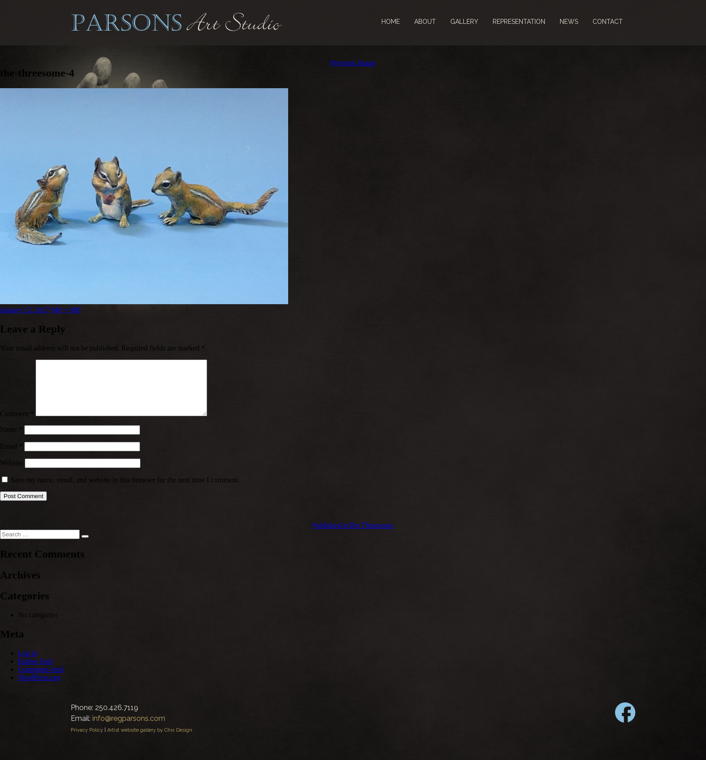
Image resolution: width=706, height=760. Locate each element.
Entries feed (35, 672)
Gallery (464, 21)
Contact (608, 21)
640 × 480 (66, 310)
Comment (17, 424)
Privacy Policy (87, 741)
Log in (27, 664)
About (425, 21)
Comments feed (40, 680)
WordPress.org (39, 688)
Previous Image (353, 63)
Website (11, 473)
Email (11, 457)
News (569, 21)
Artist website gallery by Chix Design (149, 741)
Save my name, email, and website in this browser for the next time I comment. (125, 491)
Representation (519, 21)
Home (390, 21)
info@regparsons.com (128, 729)
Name (11, 440)
